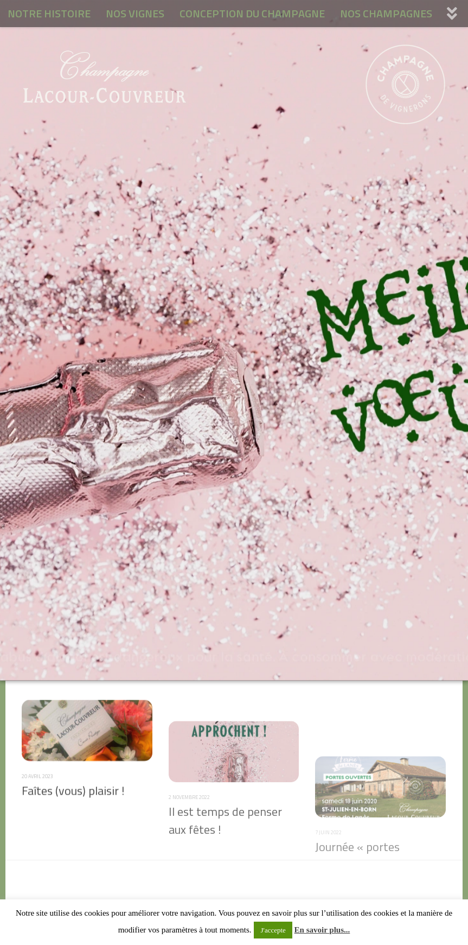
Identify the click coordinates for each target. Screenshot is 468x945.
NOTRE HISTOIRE (49, 13)
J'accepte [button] (272, 930)
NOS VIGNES (135, 13)
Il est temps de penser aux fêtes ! (225, 857)
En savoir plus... (322, 929)
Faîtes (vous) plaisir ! (73, 807)
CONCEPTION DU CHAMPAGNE (252, 13)
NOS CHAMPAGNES (386, 13)
